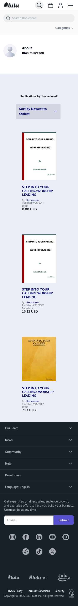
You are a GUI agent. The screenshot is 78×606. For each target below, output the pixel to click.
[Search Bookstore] (43, 18)
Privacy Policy (14, 591)
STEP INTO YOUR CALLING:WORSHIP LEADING (37, 191)
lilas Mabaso (32, 200)
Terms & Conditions (38, 591)
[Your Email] (28, 520)
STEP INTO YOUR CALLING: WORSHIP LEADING (38, 392)
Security (59, 591)
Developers (13, 475)
